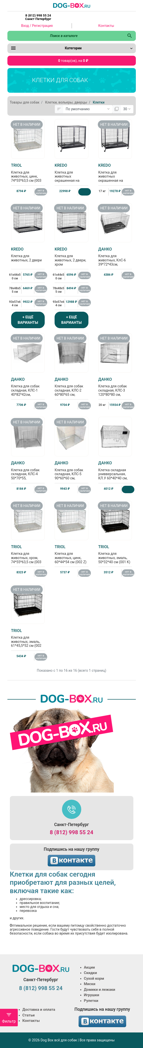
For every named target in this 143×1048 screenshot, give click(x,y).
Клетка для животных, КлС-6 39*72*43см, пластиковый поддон (115, 260)
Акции (89, 967)
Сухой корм (94, 978)
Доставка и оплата (38, 1009)
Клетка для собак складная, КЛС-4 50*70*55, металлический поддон (28, 474)
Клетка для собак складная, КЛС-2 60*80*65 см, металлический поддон (71, 391)
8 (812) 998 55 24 (71, 832)
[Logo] (71, 5)
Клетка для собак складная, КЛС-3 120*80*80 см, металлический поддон (115, 391)
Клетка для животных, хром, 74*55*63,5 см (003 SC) (28, 556)
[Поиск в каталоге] (65, 36)
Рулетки (91, 1000)
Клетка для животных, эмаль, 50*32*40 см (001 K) (115, 554)
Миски (89, 984)
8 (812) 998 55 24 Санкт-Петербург (38, 17)
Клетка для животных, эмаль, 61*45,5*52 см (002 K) (28, 640)
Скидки (90, 973)
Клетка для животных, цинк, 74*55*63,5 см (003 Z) (28, 175)
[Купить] (84, 192)
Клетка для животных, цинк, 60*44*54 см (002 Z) (71, 554)
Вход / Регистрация (37, 26)
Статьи (28, 1015)
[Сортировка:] (87, 109)
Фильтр (9, 1018)
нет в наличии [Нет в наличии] (41, 192)
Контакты (106, 26)
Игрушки (91, 995)
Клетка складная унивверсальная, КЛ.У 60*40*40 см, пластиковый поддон (115, 474)
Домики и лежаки (99, 989)
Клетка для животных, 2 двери (28, 254)
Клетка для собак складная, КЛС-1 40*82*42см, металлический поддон (28, 391)
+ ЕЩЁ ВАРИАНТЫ (28, 320)
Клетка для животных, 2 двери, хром (71, 256)
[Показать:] (127, 109)
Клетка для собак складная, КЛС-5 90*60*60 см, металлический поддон (71, 474)
